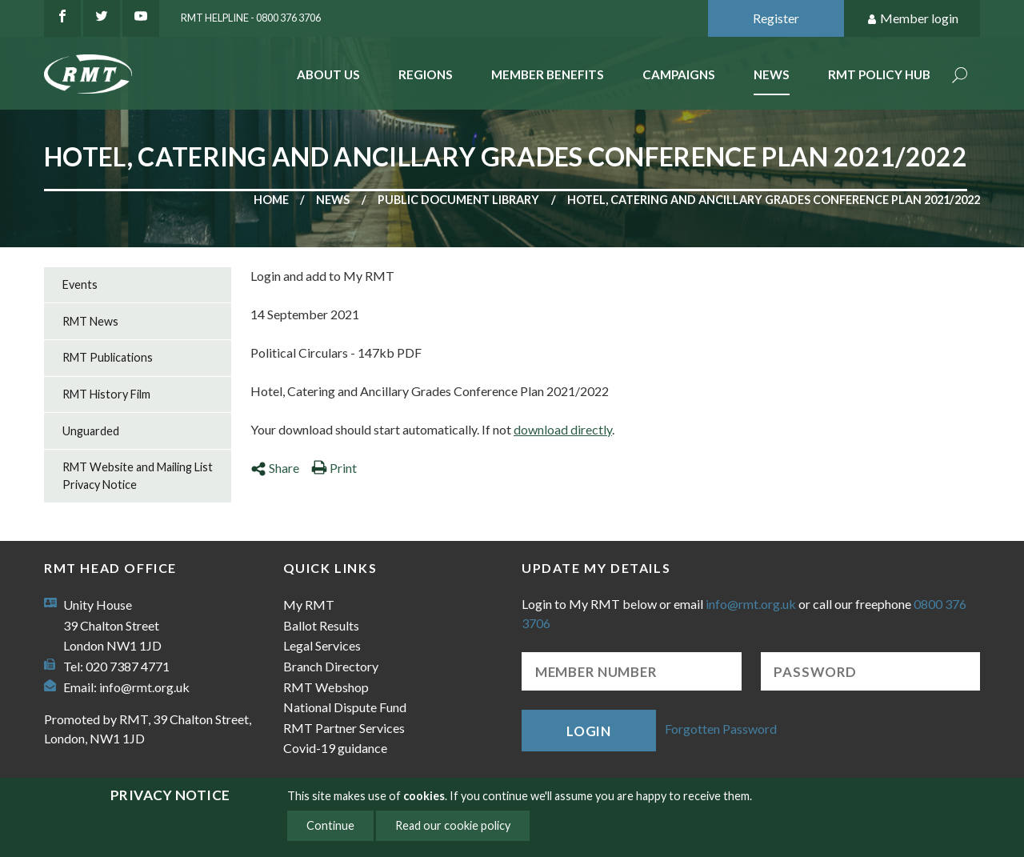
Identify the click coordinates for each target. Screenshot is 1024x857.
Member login (912, 18)
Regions (425, 74)
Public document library (458, 199)
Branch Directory (330, 666)
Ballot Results (321, 625)
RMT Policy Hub (879, 74)
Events (80, 284)
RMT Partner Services (344, 727)
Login (588, 731)
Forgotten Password (721, 728)
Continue (330, 825)
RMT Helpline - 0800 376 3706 (251, 17)
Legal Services (322, 645)
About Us (328, 74)
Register (776, 18)
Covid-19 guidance (335, 747)
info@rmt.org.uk (144, 687)
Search (960, 76)
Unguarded (90, 431)
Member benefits (547, 74)
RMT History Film (106, 394)
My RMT (308, 604)
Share (274, 467)
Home (271, 199)
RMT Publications (107, 357)
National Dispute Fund (344, 707)
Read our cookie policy (452, 825)
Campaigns (678, 74)
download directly (563, 429)
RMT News (90, 321)
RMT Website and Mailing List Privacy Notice (137, 475)
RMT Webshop (326, 687)
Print (334, 467)
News (772, 74)
